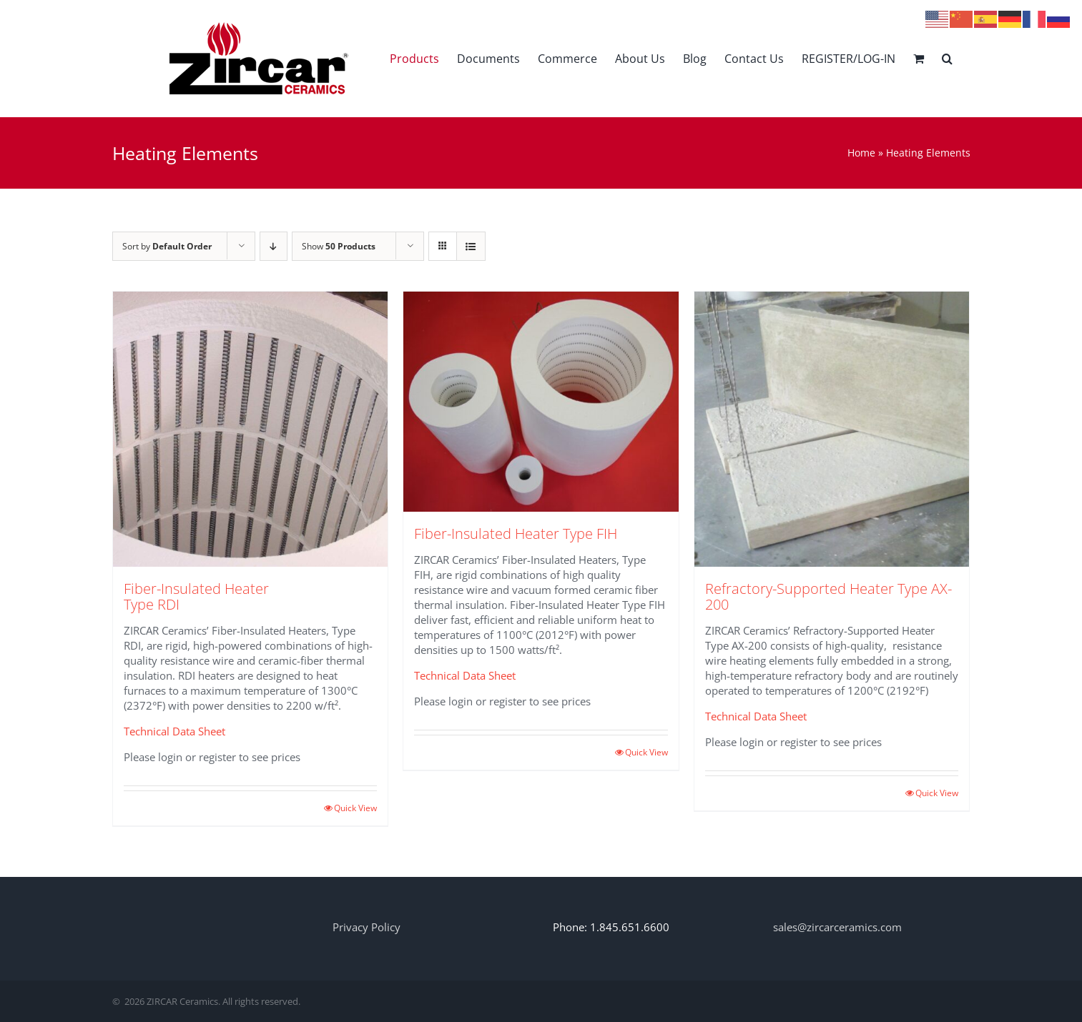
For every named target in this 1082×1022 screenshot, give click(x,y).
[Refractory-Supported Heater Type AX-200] (832, 429)
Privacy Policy (366, 927)
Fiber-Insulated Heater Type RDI (196, 596)
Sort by (167, 246)
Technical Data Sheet (174, 731)
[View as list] (471, 246)
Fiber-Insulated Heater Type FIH (515, 533)
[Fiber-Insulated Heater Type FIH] (541, 402)
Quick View (355, 808)
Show (338, 246)
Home (861, 152)
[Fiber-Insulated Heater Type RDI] (250, 429)
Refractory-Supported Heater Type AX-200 (828, 596)
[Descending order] (273, 246)
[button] (947, 58)
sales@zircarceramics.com (837, 927)
